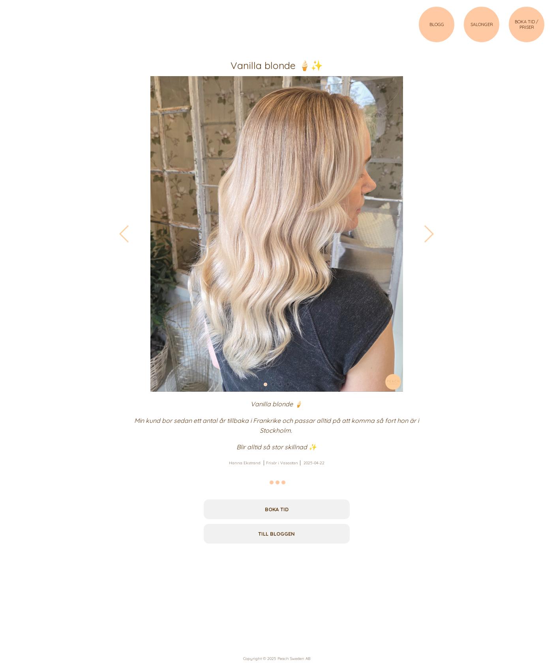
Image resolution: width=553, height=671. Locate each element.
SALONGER (482, 24)
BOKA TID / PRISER (526, 24)
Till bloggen (276, 534)
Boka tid (277, 509)
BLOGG (436, 24)
